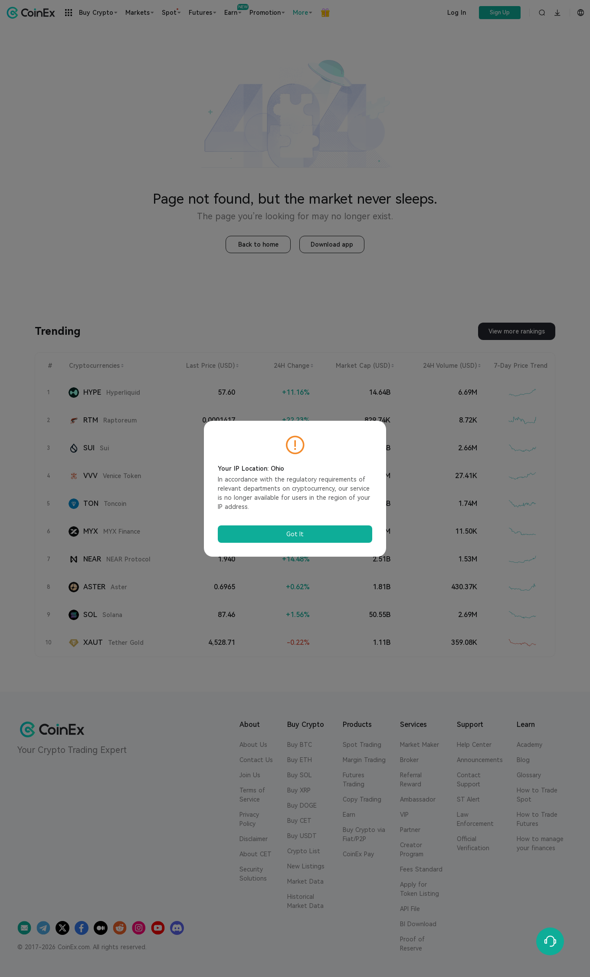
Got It (295, 534)
